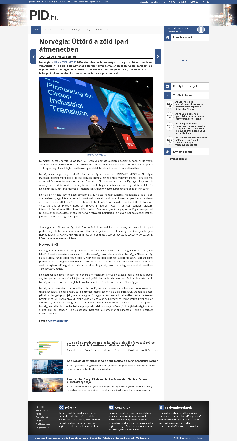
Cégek (39, 420)
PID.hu (172, 1)
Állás (38, 413)
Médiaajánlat (143, 437)
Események (42, 417)
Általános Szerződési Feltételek (96, 437)
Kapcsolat (39, 437)
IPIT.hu (205, 1)
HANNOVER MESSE (65, 62)
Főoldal (40, 406)
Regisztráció (43, 427)
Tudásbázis (42, 410)
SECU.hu (194, 1)
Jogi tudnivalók (69, 437)
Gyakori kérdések (125, 437)
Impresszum (53, 437)
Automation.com (58, 320)
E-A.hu (182, 1)
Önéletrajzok (43, 424)
